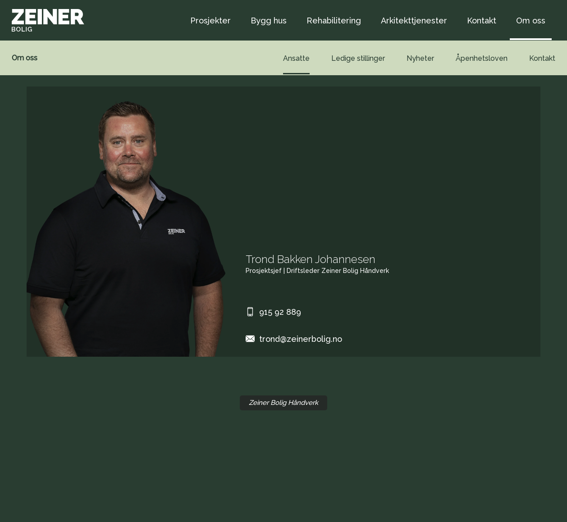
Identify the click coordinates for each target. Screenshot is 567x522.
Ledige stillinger (358, 58)
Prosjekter (210, 20)
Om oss (530, 20)
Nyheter (420, 58)
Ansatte (296, 58)
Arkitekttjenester (414, 20)
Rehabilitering (333, 20)
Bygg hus (269, 20)
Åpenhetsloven (482, 58)
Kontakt (481, 20)
